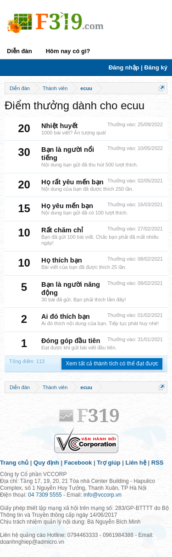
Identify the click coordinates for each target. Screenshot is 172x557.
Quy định (46, 462)
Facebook (78, 462)
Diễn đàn (19, 51)
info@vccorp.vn (102, 495)
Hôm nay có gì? (68, 51)
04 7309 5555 (44, 495)
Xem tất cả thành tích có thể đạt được (112, 363)
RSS (157, 462)
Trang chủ (14, 462)
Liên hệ (136, 462)
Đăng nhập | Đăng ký (138, 67)
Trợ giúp (108, 462)
